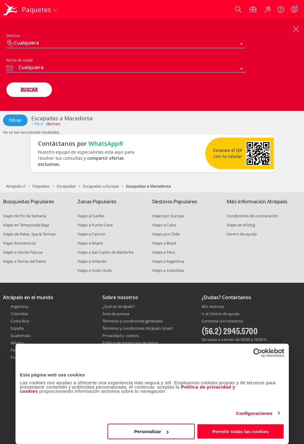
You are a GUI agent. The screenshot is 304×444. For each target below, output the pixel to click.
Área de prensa (115, 313)
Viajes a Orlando (92, 261)
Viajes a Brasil (164, 243)
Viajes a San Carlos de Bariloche (105, 252)
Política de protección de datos (130, 343)
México (17, 343)
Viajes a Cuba (164, 225)
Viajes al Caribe (90, 216)
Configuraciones (254, 413)
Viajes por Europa (168, 216)
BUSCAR (29, 89)
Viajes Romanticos (19, 243)
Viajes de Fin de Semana (24, 216)
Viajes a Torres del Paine (24, 261)
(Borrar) (53, 123)
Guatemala (20, 335)
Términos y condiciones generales (132, 321)
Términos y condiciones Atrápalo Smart (137, 328)
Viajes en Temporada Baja (26, 225)
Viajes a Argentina (168, 261)
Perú (15, 357)
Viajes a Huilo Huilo (94, 270)
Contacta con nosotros (222, 321)
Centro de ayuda (242, 234)
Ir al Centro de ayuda (220, 314)
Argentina (19, 306)
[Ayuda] (281, 9)
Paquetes (41, 186)
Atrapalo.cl (15, 186)
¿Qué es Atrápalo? (118, 306)
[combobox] (126, 68)
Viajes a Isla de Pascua (23, 252)
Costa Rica (20, 321)
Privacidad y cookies (120, 335)
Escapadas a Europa (101, 186)
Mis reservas (213, 306)
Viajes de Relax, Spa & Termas (29, 234)
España (17, 328)
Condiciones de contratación (252, 216)
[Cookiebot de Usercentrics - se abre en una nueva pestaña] (257, 352)
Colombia (19, 313)
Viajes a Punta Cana (95, 225)
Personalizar (151, 431)
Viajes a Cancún (91, 234)
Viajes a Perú (163, 252)
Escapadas (66, 186)
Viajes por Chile (165, 234)
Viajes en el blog (241, 225)
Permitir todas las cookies (240, 431)
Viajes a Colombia (168, 270)
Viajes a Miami (90, 243)
